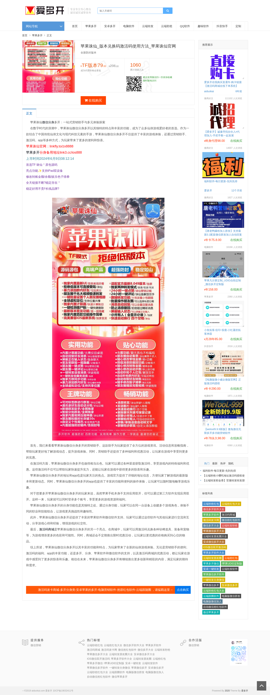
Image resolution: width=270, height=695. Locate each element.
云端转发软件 (230, 568)
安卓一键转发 (211, 568)
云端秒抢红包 (211, 503)
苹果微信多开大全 (213, 530)
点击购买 (183, 589)
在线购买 (93, 100)
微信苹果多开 (211, 612)
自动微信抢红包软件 (215, 606)
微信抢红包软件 (231, 520)
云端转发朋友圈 (212, 558)
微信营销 (36, 645)
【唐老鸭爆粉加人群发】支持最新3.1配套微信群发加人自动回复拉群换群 (223, 234)
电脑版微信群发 (231, 596)
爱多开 (244, 690)
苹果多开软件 (211, 514)
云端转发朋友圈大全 (215, 536)
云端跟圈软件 (211, 596)
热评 (223, 463)
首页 (75, 26)
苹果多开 (91, 26)
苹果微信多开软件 (213, 574)
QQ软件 (185, 26)
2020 (227, 690)
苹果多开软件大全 (213, 552)
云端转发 (147, 26)
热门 (206, 463)
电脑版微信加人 (212, 601)
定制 (238, 26)
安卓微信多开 (230, 585)
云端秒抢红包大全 (213, 590)
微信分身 (48, 122)
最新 (215, 463)
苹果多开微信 (211, 563)
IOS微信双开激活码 (214, 547)
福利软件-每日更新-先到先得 (220, 181)
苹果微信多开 (211, 585)
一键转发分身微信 (213, 579)
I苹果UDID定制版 (232, 563)
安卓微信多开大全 (213, 541)
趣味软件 (203, 26)
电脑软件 (128, 26)
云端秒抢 (166, 26)
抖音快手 (222, 26)
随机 (231, 463)
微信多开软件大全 (213, 509)
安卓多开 (110, 26)
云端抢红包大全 (231, 503)
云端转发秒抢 (230, 525)
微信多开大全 (211, 525)
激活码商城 (46, 529)
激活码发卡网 (211, 520)
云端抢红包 (231, 558)
